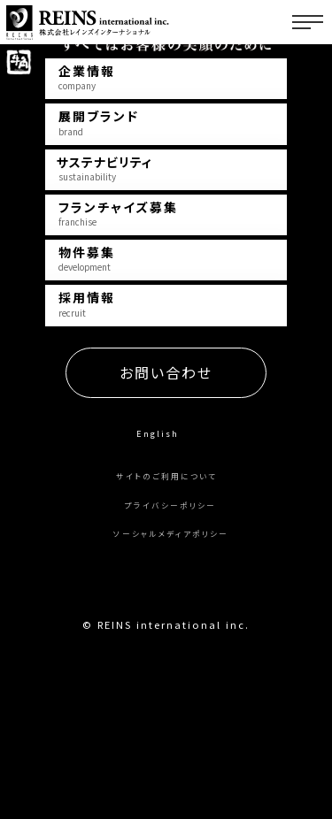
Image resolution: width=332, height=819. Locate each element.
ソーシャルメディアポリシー (171, 658)
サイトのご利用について (166, 601)
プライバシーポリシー (171, 630)
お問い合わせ (166, 498)
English (157, 558)
